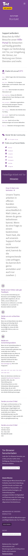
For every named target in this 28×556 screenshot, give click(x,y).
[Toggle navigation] (24, 3)
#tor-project (5, 102)
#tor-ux (4, 125)
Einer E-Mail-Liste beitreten (12, 189)
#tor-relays (5, 109)
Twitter (10, 147)
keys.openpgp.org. (6, 363)
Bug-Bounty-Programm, (13, 378)
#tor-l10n (5, 89)
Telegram (10, 166)
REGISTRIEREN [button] (6, 524)
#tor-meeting (5, 95)
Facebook (10, 150)
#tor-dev (4, 82)
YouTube (10, 163)
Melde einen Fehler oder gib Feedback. (11, 291)
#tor (3, 77)
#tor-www (4, 120)
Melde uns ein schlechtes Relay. (10, 317)
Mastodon (10, 157)
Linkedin (10, 154)
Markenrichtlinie (7, 554)
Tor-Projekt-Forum (13, 139)
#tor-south (5, 115)
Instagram (10, 160)
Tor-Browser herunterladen (11, 468)
